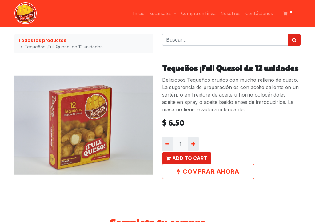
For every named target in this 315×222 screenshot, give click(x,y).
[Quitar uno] (167, 144)
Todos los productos (42, 40)
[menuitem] (138, 13)
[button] (186, 158)
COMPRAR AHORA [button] (208, 171)
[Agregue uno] (193, 144)
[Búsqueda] (294, 40)
